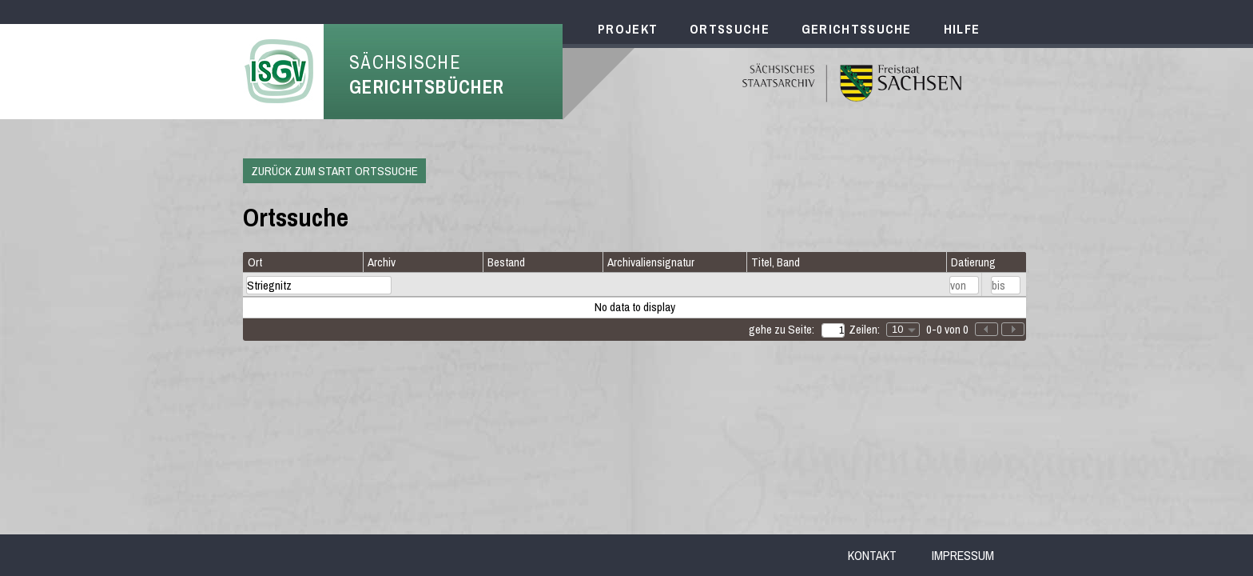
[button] (1012, 329)
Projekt (628, 29)
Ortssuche (730, 29)
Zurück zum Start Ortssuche (334, 170)
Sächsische (426, 74)
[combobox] (903, 329)
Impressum (963, 555)
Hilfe (962, 29)
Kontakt (872, 555)
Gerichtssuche (857, 29)
